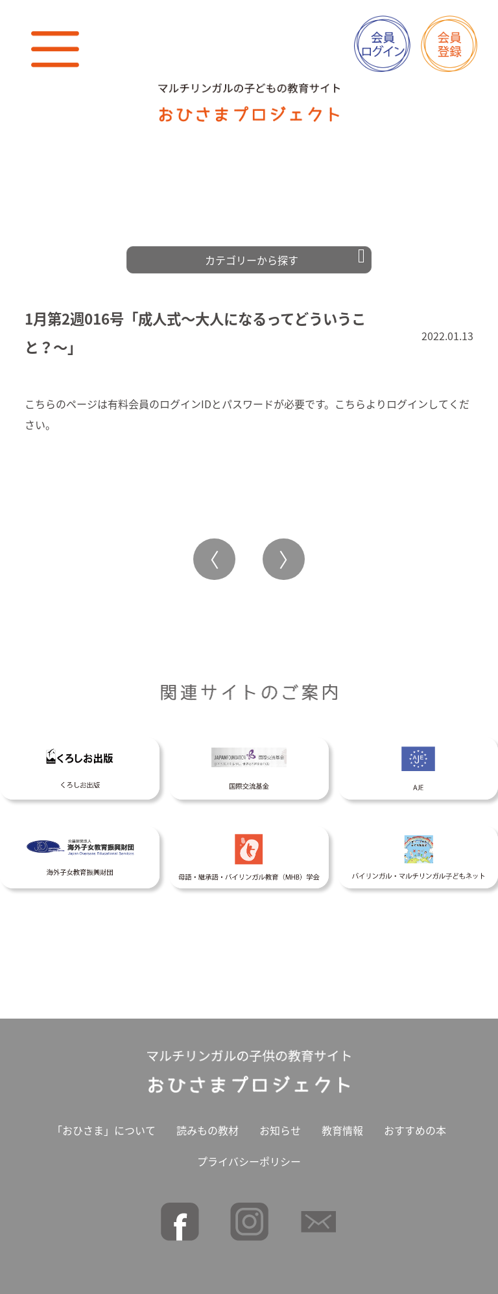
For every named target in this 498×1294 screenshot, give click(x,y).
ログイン (407, 399)
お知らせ (280, 1125)
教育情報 (342, 1125)
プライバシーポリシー (249, 1156)
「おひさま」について (104, 1125)
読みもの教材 (207, 1125)
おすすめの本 (415, 1125)
